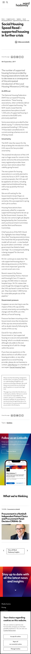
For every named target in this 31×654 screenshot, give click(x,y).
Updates (19, 19)
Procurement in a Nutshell (13, 509)
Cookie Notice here (9, 640)
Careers (4, 614)
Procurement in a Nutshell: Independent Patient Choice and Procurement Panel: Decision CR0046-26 (15, 518)
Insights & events (11, 19)
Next (27, 550)
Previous (4, 550)
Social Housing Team (17, 367)
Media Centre (6, 604)
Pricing (4, 607)
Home (3, 19)
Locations (5, 611)
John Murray (12, 365)
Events (4, 618)
